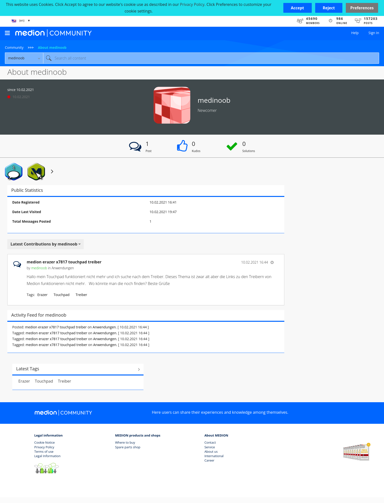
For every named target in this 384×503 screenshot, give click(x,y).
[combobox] (211, 58)
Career (209, 460)
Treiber (81, 294)
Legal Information (47, 456)
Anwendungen (63, 268)
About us (211, 451)
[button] (297, 8)
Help (355, 32)
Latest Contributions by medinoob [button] (44, 244)
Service (209, 447)
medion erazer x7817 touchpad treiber (64, 262)
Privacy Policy (44, 447)
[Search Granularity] (24, 58)
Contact (210, 442)
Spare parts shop (127, 447)
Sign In (373, 32)
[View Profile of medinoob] (39, 268)
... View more (263, 283)
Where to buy (125, 442)
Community (14, 47)
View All (78, 369)
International (214, 456)
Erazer (42, 294)
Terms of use (43, 451)
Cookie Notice (44, 442)
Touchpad (62, 294)
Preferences (361, 8)
